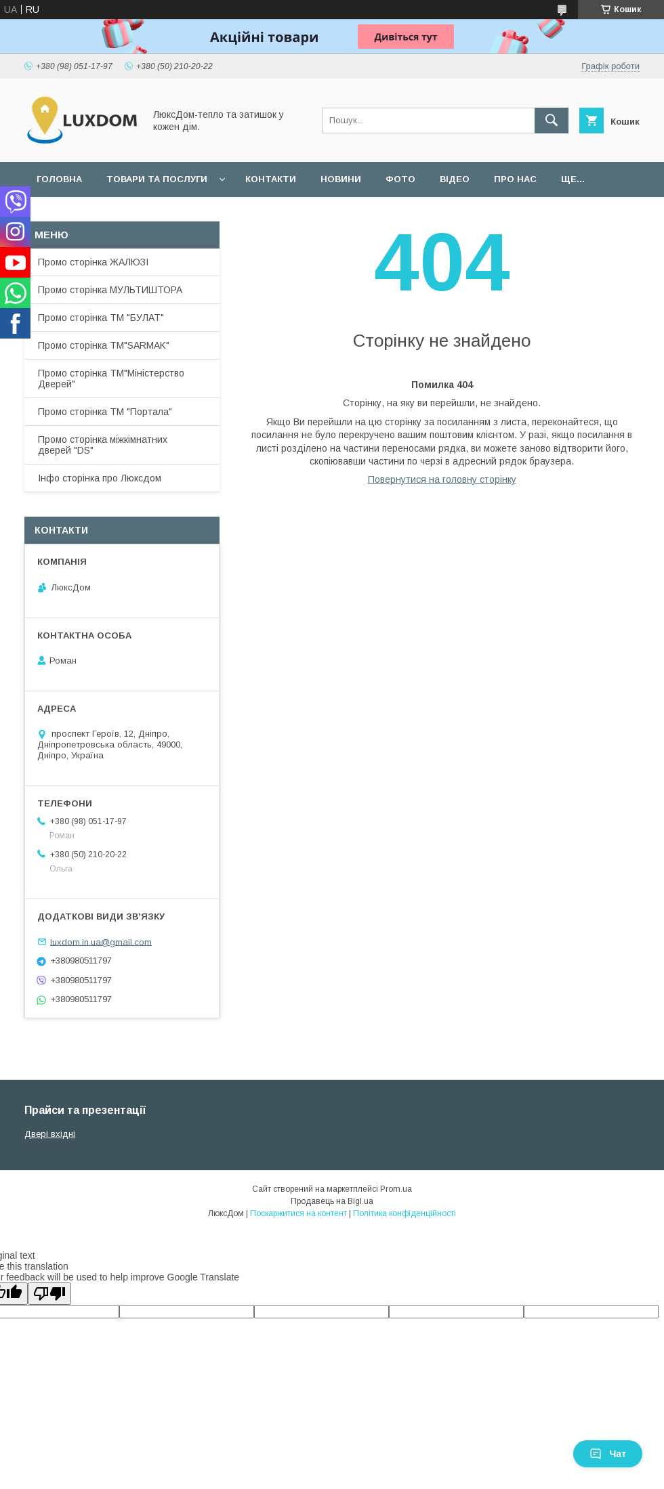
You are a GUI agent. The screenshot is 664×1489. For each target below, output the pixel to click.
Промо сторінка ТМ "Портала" (105, 411)
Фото (400, 179)
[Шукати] (551, 120)
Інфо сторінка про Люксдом (99, 478)
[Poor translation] (49, 1293)
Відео (455, 179)
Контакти (270, 179)
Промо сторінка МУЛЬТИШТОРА (110, 289)
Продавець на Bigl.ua (332, 1201)
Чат (607, 1454)
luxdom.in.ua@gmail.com (101, 941)
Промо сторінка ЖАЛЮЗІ (93, 262)
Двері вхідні (49, 1134)
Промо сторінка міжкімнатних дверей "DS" (102, 445)
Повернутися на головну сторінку (442, 479)
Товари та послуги (156, 179)
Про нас (515, 179)
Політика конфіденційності (404, 1213)
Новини (340, 179)
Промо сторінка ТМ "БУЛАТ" (101, 317)
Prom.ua (396, 1189)
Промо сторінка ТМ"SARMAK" (103, 345)
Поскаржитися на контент (298, 1213)
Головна (59, 179)
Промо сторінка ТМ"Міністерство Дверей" (111, 378)
